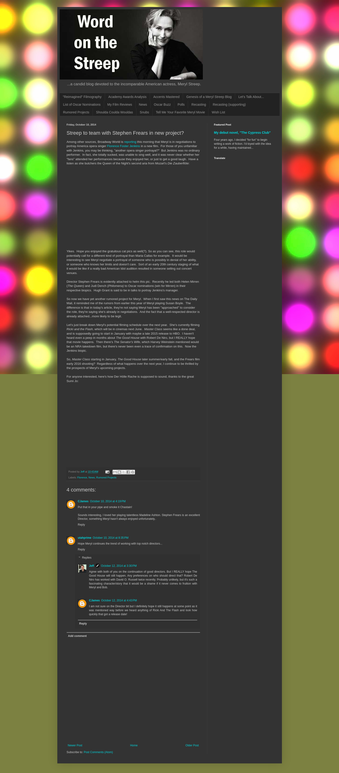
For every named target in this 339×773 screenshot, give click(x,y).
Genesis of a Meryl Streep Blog (209, 97)
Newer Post (75, 745)
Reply (81, 524)
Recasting (198, 104)
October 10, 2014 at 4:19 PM (108, 501)
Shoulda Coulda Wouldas (114, 112)
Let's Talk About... (251, 97)
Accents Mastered (166, 97)
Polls (181, 104)
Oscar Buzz (162, 104)
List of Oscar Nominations (82, 104)
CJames (83, 501)
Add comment (77, 636)
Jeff (91, 565)
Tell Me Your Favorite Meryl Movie (180, 112)
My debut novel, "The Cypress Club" (242, 132)
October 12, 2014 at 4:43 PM (119, 600)
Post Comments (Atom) (98, 752)
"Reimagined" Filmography (82, 97)
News (143, 104)
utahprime (84, 537)
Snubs (144, 112)
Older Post (192, 745)
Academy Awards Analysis (127, 97)
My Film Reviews (119, 104)
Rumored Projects (76, 112)
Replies (86, 558)
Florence (82, 477)
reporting (130, 142)
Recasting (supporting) (229, 104)
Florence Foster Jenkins (123, 146)
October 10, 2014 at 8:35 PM (110, 537)
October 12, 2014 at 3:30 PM (119, 565)
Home (134, 745)
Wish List (218, 112)
